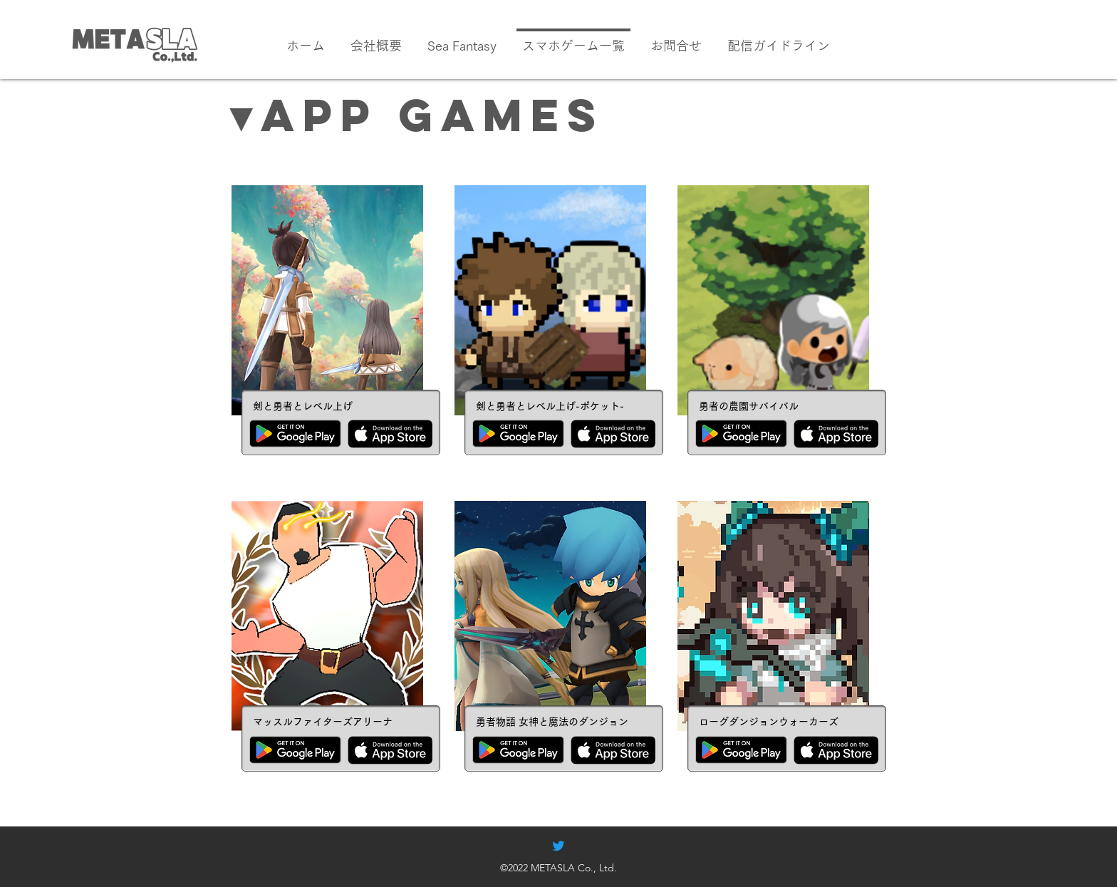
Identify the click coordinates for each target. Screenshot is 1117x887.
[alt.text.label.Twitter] (558, 846)
